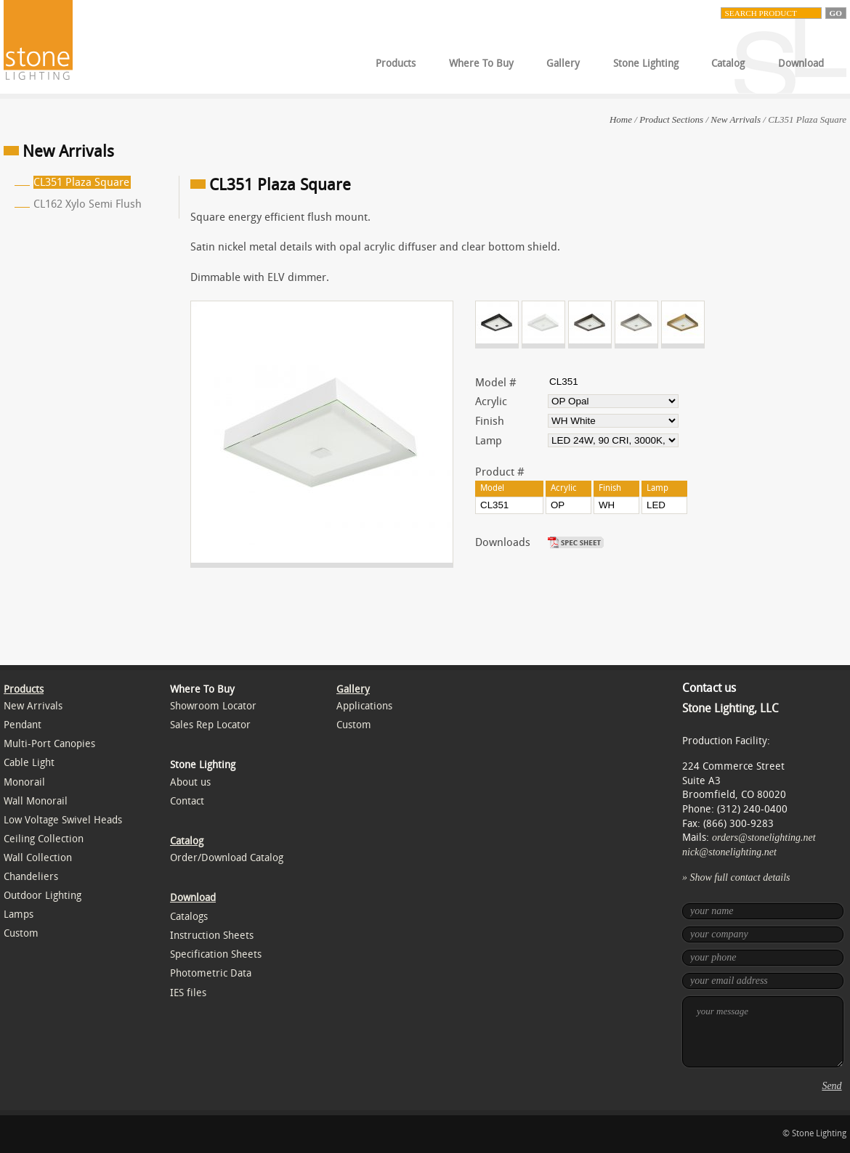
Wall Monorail (36, 801)
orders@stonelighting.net (764, 837)
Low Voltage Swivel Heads (63, 820)
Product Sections (671, 119)
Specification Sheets (216, 954)
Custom (21, 933)
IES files (188, 993)
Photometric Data (210, 973)
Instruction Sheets (212, 935)
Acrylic (491, 401)
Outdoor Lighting (42, 895)
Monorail (24, 782)
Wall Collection (38, 858)
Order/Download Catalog (226, 858)
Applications (364, 706)
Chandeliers (31, 877)
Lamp (488, 440)
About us (190, 782)
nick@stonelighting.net (729, 852)
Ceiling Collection (44, 839)
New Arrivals (736, 119)
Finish (489, 421)
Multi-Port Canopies (49, 744)
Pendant (22, 725)
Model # (496, 382)
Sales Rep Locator (210, 725)
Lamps (18, 914)
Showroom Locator (213, 706)
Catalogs (189, 916)
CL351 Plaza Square (81, 182)
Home (621, 119)
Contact (187, 801)
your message (762, 1031)
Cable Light (29, 763)
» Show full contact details (736, 877)
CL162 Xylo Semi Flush (87, 204)
